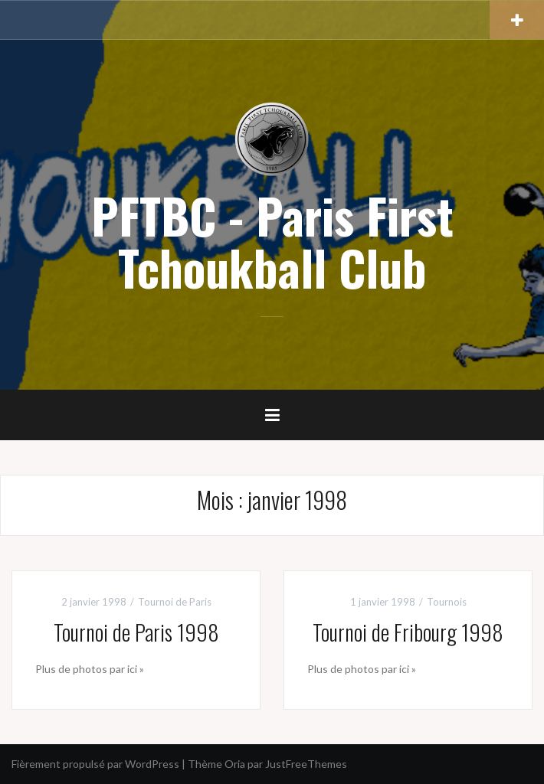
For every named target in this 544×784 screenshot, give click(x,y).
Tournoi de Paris (174, 602)
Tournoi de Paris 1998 (136, 632)
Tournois (447, 602)
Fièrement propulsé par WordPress (95, 763)
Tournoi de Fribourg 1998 (408, 632)
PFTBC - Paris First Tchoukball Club (272, 241)
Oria (234, 763)
